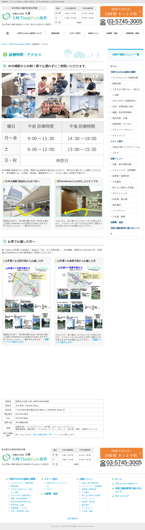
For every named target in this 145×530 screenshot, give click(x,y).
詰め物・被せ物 (119, 199)
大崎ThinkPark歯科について (29, 34)
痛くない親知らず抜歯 (123, 187)
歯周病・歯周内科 (120, 176)
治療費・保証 (112, 34)
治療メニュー (93, 34)
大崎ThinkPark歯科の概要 (123, 72)
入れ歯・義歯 (118, 216)
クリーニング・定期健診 (124, 170)
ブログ (115, 153)
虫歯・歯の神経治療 (122, 164)
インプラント (118, 210)
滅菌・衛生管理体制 (122, 112)
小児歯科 (116, 181)
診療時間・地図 (132, 34)
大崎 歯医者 (72, 518)
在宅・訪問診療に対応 (123, 106)
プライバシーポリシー (123, 130)
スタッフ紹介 (75, 34)
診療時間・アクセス (122, 124)
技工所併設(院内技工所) (21, 502)
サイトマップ (118, 135)
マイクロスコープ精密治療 (125, 77)
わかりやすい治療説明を (124, 100)
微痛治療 (55, 34)
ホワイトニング (119, 193)
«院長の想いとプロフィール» (126, 147)
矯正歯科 (116, 205)
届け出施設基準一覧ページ (45, 434)
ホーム (7, 34)
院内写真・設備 (119, 118)
